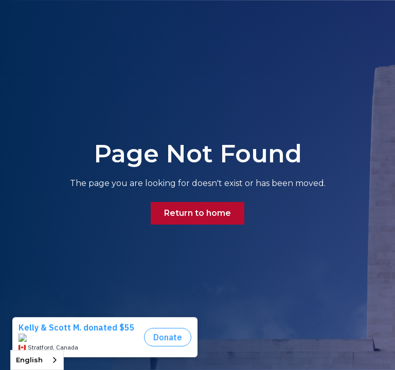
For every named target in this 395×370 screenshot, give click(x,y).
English (29, 360)
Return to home (197, 213)
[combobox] (37, 360)
